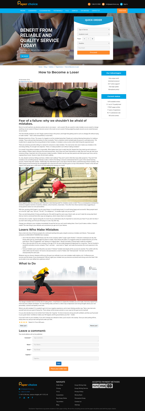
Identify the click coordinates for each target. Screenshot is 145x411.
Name (29, 344)
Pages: (79, 38)
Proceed (93, 52)
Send (58, 363)
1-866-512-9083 (96, 4)
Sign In (124, 4)
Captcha (28, 354)
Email (29, 349)
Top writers (59, 401)
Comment (28, 338)
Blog (57, 405)
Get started (24, 56)
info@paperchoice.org (27, 389)
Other (31, 81)
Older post (23, 326)
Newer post (93, 326)
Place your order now (59, 369)
